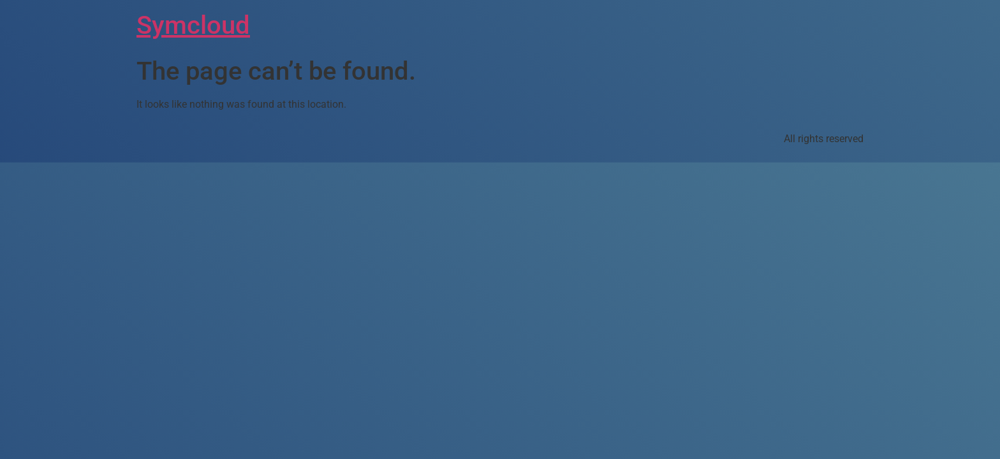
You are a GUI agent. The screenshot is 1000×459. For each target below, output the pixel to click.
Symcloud (193, 25)
